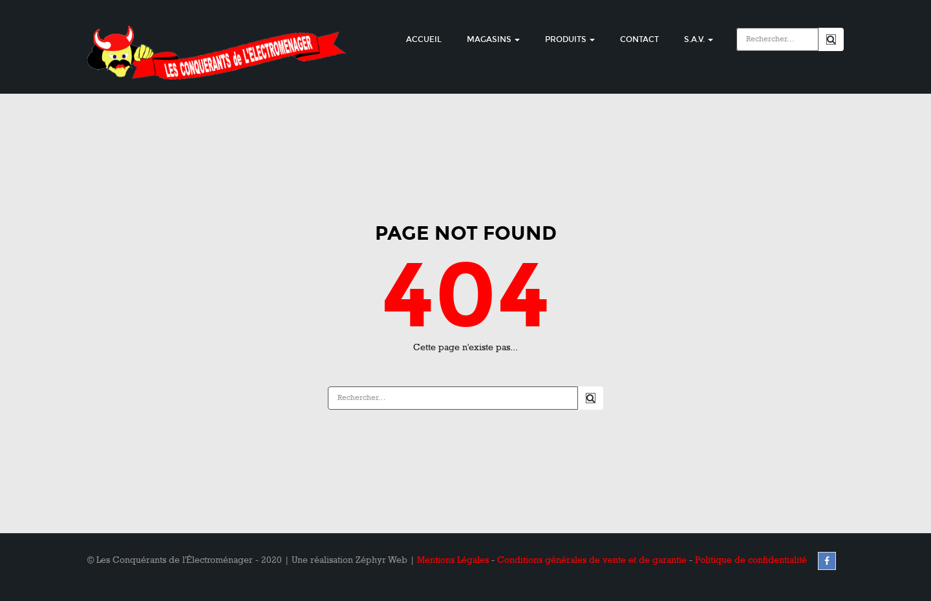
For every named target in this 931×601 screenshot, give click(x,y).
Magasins (493, 39)
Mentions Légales (453, 559)
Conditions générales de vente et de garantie (592, 559)
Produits (570, 39)
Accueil (424, 39)
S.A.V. (698, 39)
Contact (639, 39)
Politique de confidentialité (751, 559)
